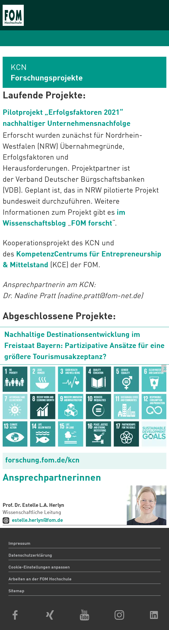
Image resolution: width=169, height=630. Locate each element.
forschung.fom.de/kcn (42, 460)
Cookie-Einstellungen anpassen (39, 567)
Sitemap (16, 591)
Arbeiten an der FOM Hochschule (40, 579)
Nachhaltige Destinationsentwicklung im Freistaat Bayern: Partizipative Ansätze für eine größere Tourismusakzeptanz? (84, 346)
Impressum (19, 544)
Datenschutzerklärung (30, 555)
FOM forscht (91, 223)
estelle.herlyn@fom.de (37, 520)
